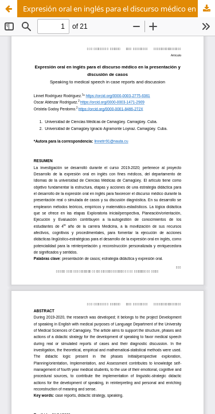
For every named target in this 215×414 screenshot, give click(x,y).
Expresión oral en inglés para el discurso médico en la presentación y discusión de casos (119, 8)
